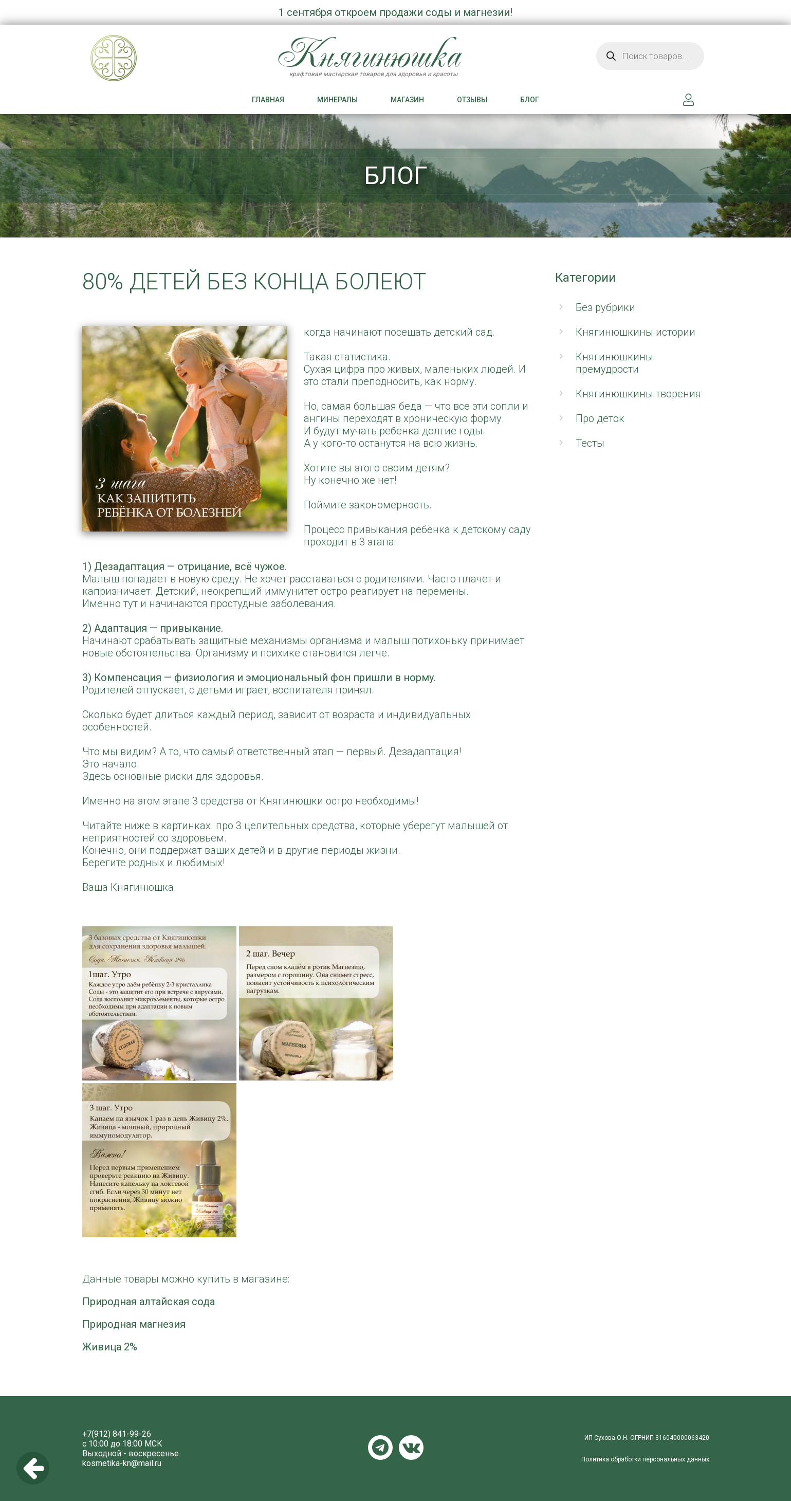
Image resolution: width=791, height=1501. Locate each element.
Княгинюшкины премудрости (614, 363)
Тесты (590, 443)
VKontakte (411, 1447)
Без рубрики (605, 307)
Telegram (380, 1447)
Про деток (600, 418)
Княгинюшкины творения (638, 394)
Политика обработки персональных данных (645, 1459)
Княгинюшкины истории (635, 332)
